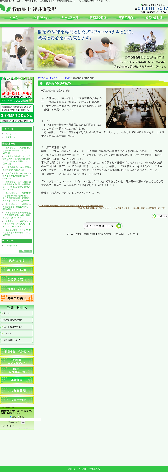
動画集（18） (11, 137)
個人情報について (12, 340)
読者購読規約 (13, 422)
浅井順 (68, 78)
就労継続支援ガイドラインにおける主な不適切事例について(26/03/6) (17, 232)
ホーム (41, 78)
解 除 (21, 417)
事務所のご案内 (104, 234)
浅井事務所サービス (13, 327)
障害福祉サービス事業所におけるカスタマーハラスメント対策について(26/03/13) (17, 223)
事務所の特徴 (89, 234)
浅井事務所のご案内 (13, 320)
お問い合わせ (119, 234)
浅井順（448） (12, 134)
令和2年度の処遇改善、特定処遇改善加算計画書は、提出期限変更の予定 (71, 206)
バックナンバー (9, 426)
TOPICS (7, 333)
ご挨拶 (78, 234)
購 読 (13, 417)
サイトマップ (133, 234)
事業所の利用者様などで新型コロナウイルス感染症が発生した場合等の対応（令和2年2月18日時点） (122, 208)
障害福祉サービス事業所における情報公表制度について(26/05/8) (17, 150)
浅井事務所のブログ (54, 78)
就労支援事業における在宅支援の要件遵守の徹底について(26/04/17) (17, 175)
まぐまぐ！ (29, 428)
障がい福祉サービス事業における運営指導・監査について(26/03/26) (17, 206)
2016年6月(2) (11, 246)
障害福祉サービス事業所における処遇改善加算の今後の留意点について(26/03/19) (17, 215)
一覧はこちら (26, 251)
